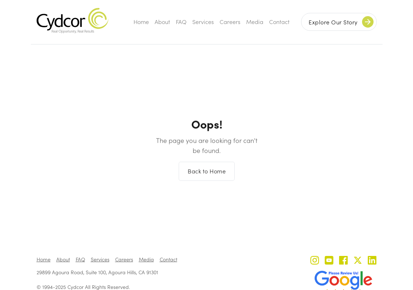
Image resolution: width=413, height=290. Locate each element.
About (162, 21)
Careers (230, 21)
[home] (72, 20)
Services (203, 21)
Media (254, 21)
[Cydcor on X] (357, 261)
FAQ (181, 21)
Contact (279, 21)
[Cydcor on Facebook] (343, 261)
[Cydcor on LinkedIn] (372, 261)
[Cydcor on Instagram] (314, 261)
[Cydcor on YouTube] (329, 261)
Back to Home (207, 174)
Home (141, 21)
